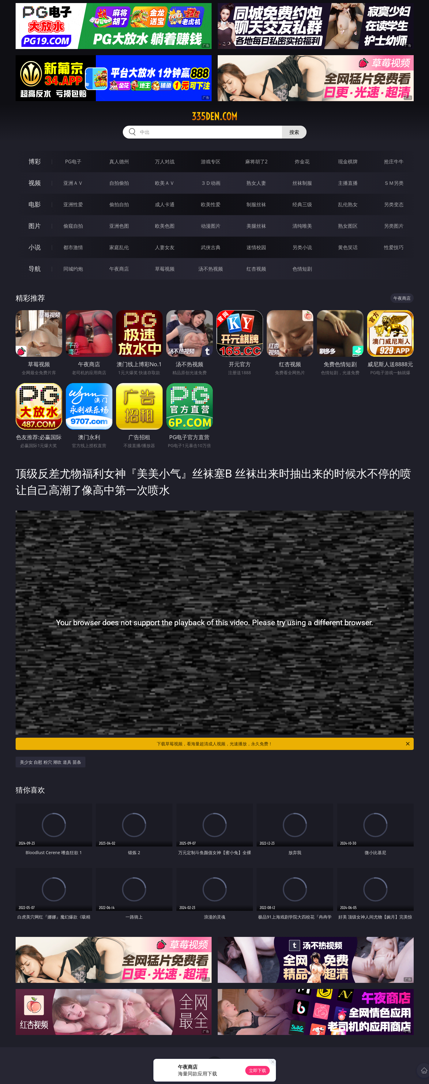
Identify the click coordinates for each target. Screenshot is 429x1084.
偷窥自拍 (73, 226)
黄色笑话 (348, 247)
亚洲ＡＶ (73, 183)
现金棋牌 (348, 161)
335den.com (214, 116)
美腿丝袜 (256, 226)
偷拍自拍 (119, 204)
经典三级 (302, 204)
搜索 (294, 132)
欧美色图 (165, 226)
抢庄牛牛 (394, 161)
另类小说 (302, 247)
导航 (34, 268)
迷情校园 (256, 247)
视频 (34, 183)
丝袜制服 (302, 183)
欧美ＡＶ (165, 183)
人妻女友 (165, 247)
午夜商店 (119, 268)
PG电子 (73, 161)
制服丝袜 (256, 204)
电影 (34, 204)
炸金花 (302, 161)
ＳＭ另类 (394, 183)
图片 (34, 226)
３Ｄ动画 (210, 183)
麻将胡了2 (256, 161)
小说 (34, 247)
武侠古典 (210, 247)
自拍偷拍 (119, 183)
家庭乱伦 (119, 247)
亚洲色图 (119, 226)
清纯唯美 (302, 226)
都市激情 (73, 247)
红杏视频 (256, 268)
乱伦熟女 (348, 204)
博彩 (34, 161)
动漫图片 (210, 226)
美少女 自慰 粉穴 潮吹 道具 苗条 (50, 762)
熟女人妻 (256, 183)
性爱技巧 (394, 247)
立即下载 (257, 1070)
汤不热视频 (210, 268)
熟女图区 (348, 226)
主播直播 (348, 183)
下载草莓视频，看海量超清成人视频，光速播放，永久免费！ (284, 743)
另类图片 (394, 226)
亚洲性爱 (73, 204)
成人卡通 (165, 204)
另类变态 (394, 204)
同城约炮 (73, 268)
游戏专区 (210, 161)
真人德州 (119, 161)
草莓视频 (165, 268)
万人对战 (165, 161)
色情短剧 (302, 268)
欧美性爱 (210, 204)
